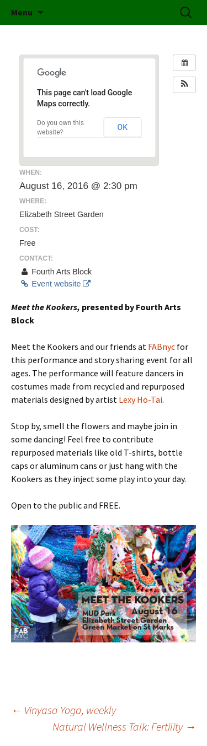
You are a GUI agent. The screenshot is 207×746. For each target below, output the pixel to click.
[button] (184, 85)
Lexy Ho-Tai (140, 399)
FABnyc (161, 346)
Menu (22, 12)
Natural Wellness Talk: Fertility (124, 726)
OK (123, 127)
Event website (55, 283)
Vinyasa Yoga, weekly (63, 710)
